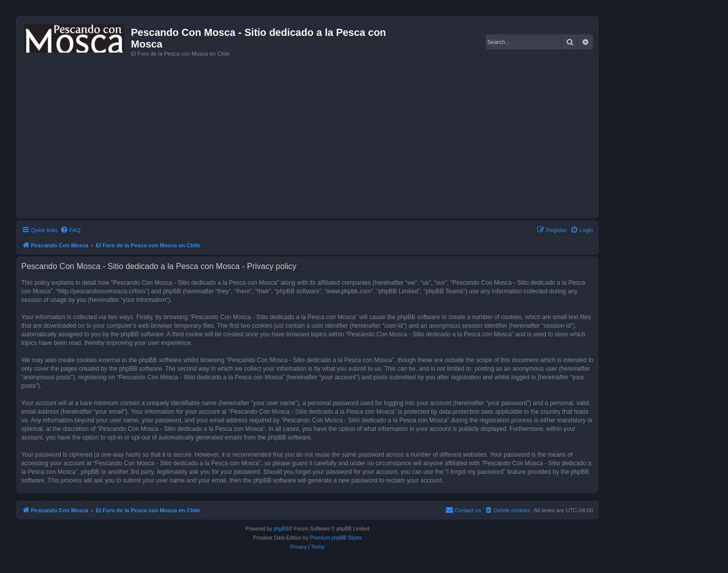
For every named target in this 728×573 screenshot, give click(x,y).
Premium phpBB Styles (336, 538)
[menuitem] (70, 230)
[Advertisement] (322, 136)
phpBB (281, 529)
